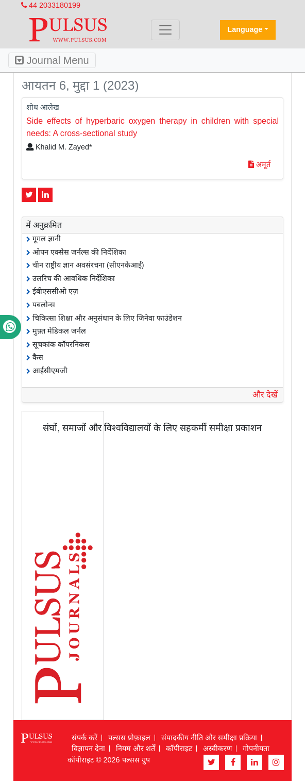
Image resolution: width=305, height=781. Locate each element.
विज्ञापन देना (88, 748)
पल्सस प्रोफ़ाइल (129, 738)
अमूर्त (259, 164)
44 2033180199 (50, 5)
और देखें (265, 394)
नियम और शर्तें (135, 748)
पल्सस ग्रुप (136, 760)
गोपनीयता (256, 748)
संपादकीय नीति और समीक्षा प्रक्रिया (209, 738)
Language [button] (244, 29)
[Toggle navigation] (165, 30)
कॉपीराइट (179, 748)
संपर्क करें (84, 738)
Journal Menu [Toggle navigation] (52, 60)
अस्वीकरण (217, 748)
